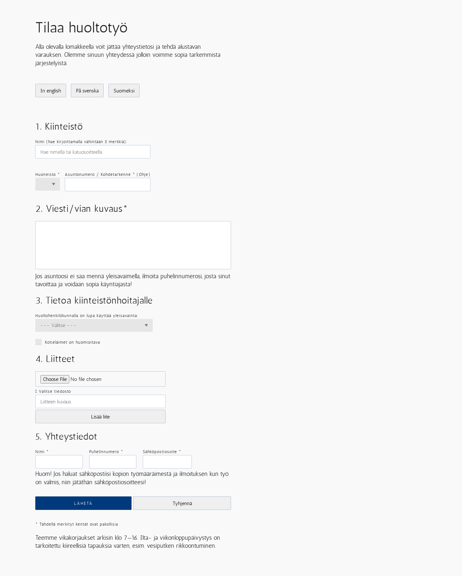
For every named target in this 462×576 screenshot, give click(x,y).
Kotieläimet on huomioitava (94, 342)
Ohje (143, 174)
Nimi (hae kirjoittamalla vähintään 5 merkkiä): (81, 141)
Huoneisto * (47, 174)
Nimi (42, 451)
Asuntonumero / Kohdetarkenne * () (107, 174)
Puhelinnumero (106, 451)
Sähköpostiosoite (162, 451)
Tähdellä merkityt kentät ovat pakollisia (76, 524)
